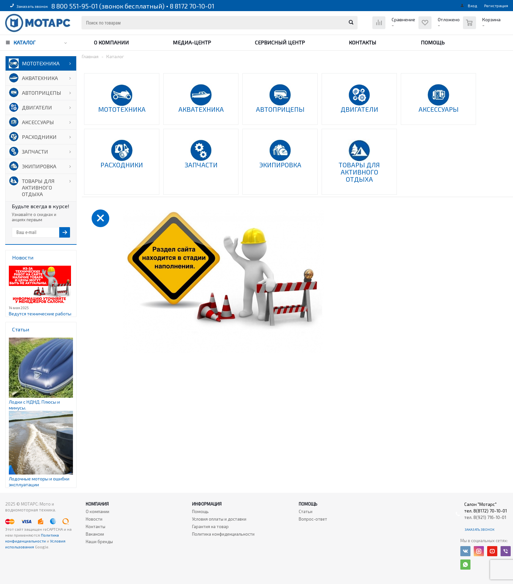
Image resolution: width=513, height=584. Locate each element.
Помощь (433, 42)
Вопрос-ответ (313, 519)
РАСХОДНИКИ (39, 137)
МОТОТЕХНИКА (41, 63)
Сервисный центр (280, 42)
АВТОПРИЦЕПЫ (41, 93)
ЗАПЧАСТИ (35, 151)
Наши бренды (99, 541)
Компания (97, 504)
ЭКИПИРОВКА (39, 166)
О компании (111, 42)
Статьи (305, 511)
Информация (206, 504)
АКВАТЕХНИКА (40, 78)
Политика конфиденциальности (223, 534)
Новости (94, 519)
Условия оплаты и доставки (219, 519)
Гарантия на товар (210, 526)
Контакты (362, 42)
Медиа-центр (192, 42)
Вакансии (95, 534)
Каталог (24, 42)
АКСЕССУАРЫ (38, 122)
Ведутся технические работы (40, 313)
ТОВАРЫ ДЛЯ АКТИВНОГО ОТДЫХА (38, 187)
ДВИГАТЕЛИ (37, 107)
